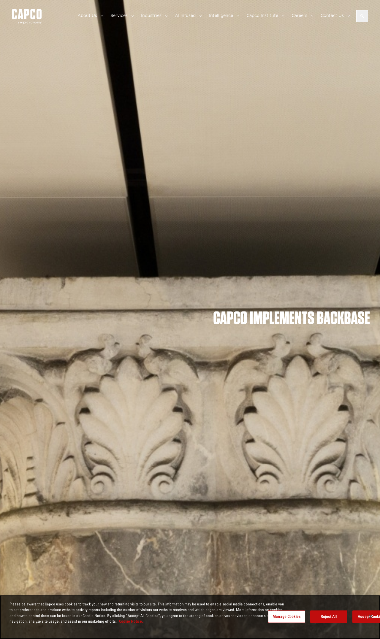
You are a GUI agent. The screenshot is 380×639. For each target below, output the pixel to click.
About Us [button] (87, 15)
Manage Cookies (286, 616)
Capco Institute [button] (262, 15)
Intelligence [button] (221, 15)
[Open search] (362, 16)
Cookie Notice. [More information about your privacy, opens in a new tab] (131, 621)
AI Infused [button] (185, 15)
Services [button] (119, 15)
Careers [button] (299, 15)
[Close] (370, 616)
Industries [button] (151, 15)
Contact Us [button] (332, 15)
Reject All (328, 616)
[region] (190, 617)
